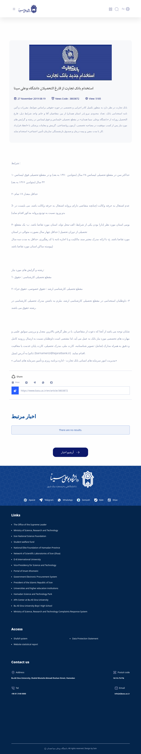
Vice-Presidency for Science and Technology (35, 565)
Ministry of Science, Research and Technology (36, 530)
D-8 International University (27, 559)
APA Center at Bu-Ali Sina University (31, 599)
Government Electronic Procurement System (35, 576)
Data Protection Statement (85, 638)
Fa (123, 8)
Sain (95, 748)
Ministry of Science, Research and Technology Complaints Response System (50, 611)
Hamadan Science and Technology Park (33, 594)
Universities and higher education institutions (36, 588)
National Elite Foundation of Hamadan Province (37, 547)
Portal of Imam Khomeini (26, 571)
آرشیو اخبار (67, 452)
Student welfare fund (24, 541)
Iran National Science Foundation (30, 536)
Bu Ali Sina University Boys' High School (33, 605)
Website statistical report (26, 644)
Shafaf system (20, 638)
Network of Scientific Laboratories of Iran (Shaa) (37, 553)
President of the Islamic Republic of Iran (33, 582)
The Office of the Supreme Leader (30, 524)
